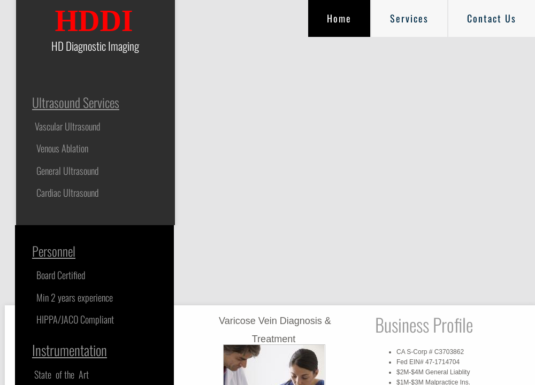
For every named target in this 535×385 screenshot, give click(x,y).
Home (339, 18)
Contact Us (491, 18)
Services (409, 18)
